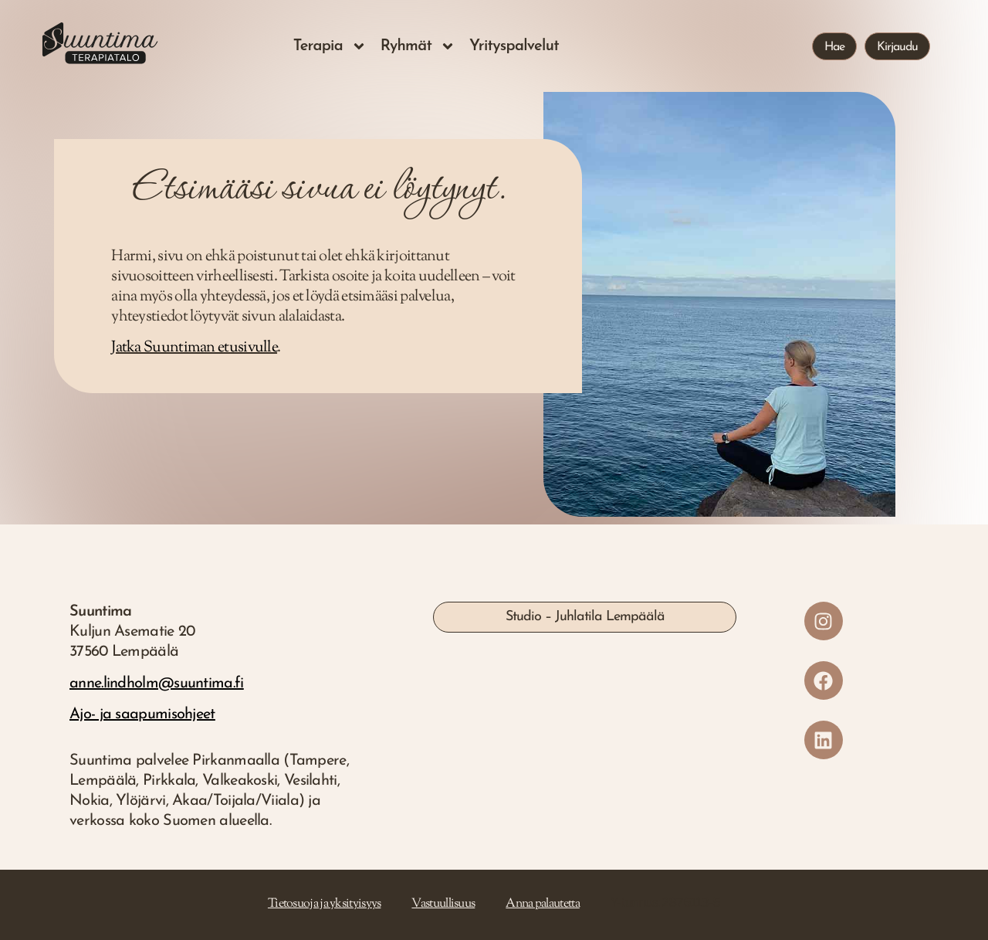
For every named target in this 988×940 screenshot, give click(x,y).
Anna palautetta (543, 904)
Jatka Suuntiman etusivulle (194, 348)
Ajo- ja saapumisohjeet (142, 714)
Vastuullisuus (443, 904)
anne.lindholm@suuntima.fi (156, 683)
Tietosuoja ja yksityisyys (324, 904)
